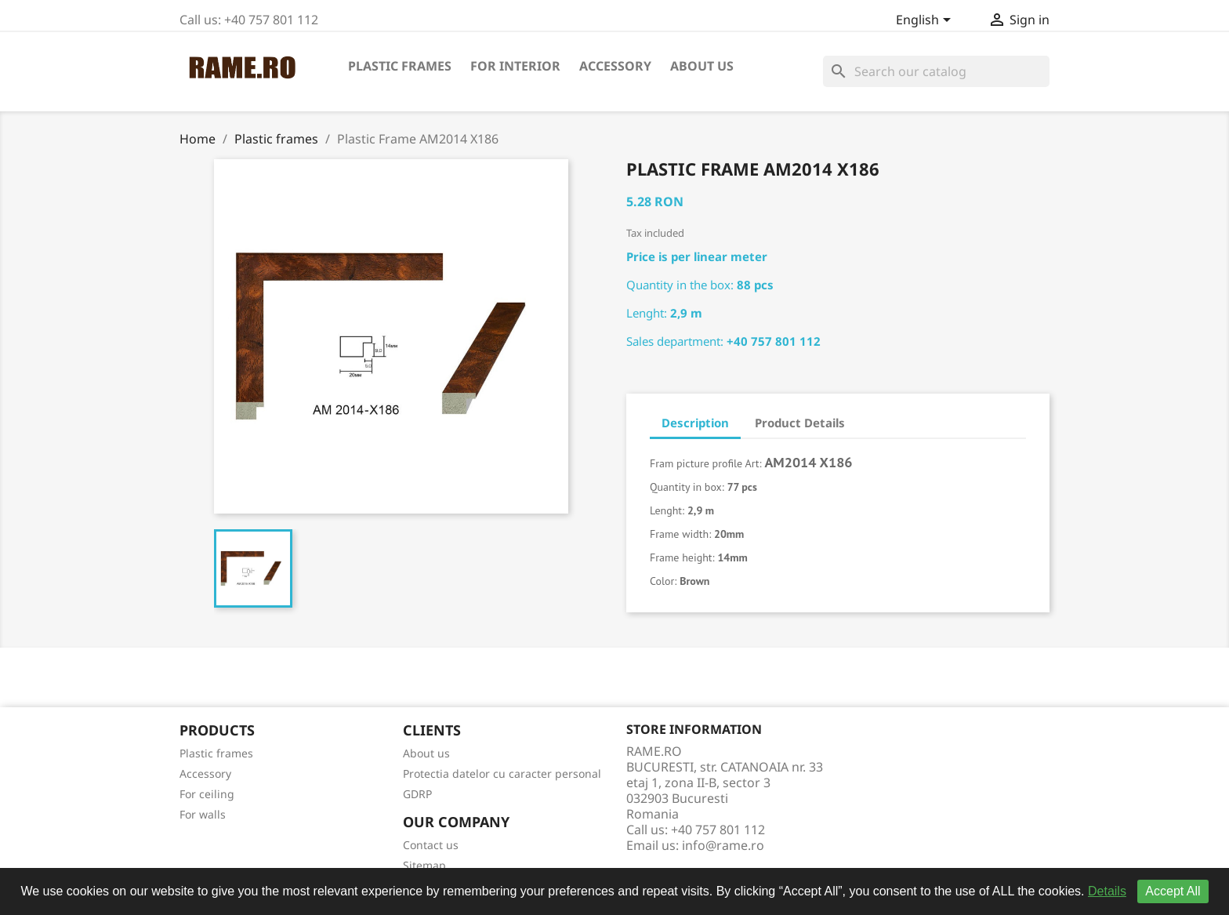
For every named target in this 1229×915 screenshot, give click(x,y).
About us (702, 65)
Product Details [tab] (800, 422)
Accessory (615, 65)
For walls (202, 814)
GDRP (417, 793)
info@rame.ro (723, 845)
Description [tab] (695, 422)
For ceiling (206, 793)
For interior (515, 65)
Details (1107, 891)
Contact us (431, 844)
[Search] (936, 71)
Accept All (1172, 891)
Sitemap (424, 865)
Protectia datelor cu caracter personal (502, 773)
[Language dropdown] (926, 21)
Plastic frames (399, 65)
